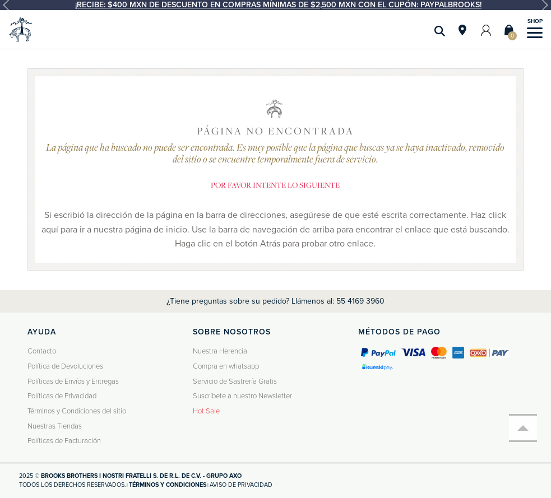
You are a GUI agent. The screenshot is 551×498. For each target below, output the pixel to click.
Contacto (41, 351)
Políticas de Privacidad (61, 396)
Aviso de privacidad (241, 484)
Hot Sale (206, 411)
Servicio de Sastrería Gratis (235, 381)
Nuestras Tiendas (54, 426)
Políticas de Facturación (64, 440)
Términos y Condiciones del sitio (76, 411)
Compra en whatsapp (226, 366)
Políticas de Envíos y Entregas (73, 381)
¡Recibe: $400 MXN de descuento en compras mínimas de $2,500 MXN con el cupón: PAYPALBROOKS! (278, 5)
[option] (275, 5)
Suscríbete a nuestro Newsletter (242, 396)
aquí (49, 229)
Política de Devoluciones (65, 366)
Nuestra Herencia (220, 351)
